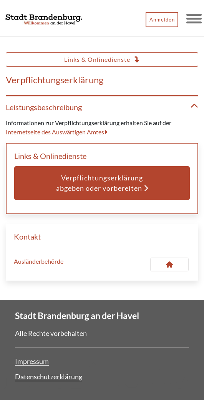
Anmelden (162, 20)
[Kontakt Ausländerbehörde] (169, 264)
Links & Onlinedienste (102, 59)
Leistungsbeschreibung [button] (102, 107)
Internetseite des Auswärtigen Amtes (55, 132)
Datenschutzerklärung (48, 376)
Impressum (32, 361)
